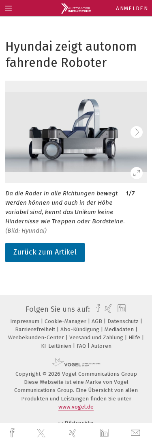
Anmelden (132, 8)
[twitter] (42, 433)
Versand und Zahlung (97, 337)
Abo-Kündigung (80, 329)
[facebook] (13, 433)
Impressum (25, 321)
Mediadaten (120, 329)
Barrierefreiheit (36, 329)
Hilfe (135, 337)
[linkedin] (105, 433)
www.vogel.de (76, 406)
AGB (98, 321)
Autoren (101, 345)
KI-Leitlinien (57, 345)
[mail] (136, 433)
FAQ (82, 345)
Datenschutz (123, 321)
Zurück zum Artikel (45, 252)
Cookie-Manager (66, 321)
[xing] (73, 433)
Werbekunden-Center (37, 337)
